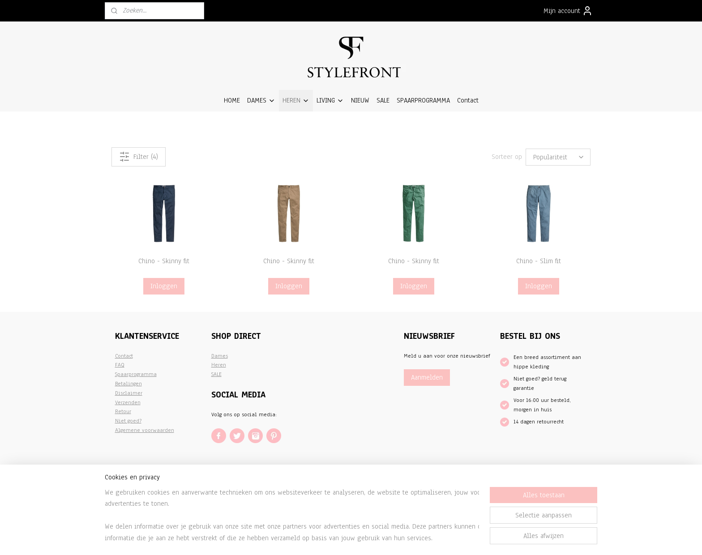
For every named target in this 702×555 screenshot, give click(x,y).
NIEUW (360, 100)
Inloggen (163, 286)
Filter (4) (138, 156)
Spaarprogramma (136, 374)
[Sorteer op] (558, 156)
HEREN (296, 100)
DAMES (261, 100)
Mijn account (568, 10)
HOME (232, 100)
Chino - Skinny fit (163, 260)
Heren (218, 364)
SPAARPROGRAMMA (423, 100)
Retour (123, 411)
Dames (219, 355)
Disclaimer (128, 393)
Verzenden (128, 402)
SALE (383, 100)
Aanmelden (427, 377)
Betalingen (128, 383)
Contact (468, 100)
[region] (292, 515)
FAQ (119, 364)
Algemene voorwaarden (144, 430)
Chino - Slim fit (538, 260)
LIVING (330, 100)
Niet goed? (128, 420)
